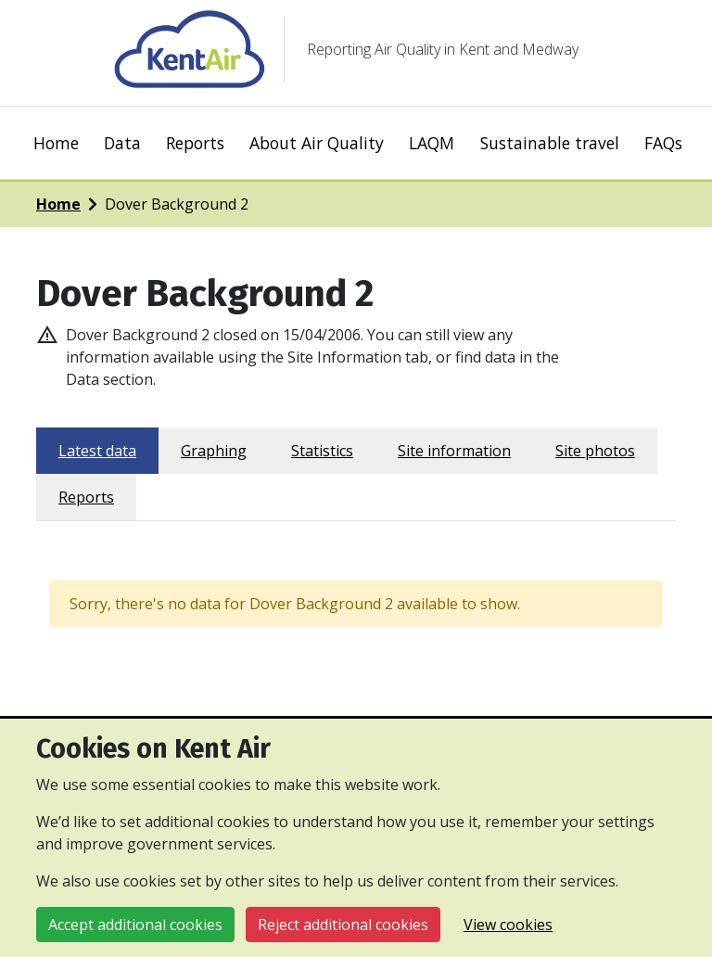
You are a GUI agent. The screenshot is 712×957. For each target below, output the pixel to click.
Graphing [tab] (214, 450)
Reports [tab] (86, 497)
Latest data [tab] (97, 450)
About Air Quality (316, 143)
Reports (195, 143)
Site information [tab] (454, 450)
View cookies (508, 924)
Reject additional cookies (343, 924)
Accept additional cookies (135, 924)
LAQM (431, 143)
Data (122, 143)
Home (56, 143)
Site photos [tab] (595, 450)
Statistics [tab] (322, 450)
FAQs (663, 143)
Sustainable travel (549, 143)
